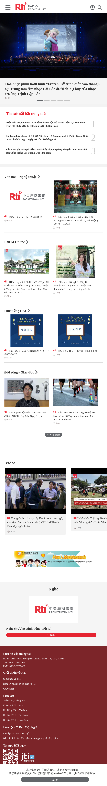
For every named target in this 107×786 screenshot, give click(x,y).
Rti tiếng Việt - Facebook (15, 716)
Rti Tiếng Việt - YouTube (15, 711)
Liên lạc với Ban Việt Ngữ (19, 727)
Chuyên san (8, 690)
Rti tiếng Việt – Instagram (15, 720)
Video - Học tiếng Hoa (14, 701)
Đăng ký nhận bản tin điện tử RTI (19, 685)
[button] (40, 100)
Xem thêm (53, 435)
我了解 (55, 779)
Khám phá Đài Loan (12, 706)
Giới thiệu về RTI (14, 673)
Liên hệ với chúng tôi (16, 655)
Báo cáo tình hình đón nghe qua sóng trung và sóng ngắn (29, 738)
